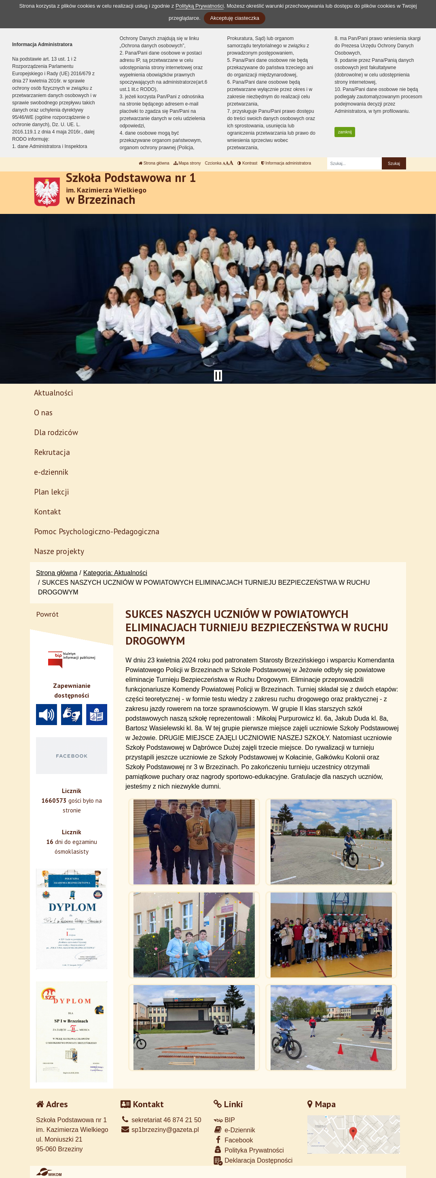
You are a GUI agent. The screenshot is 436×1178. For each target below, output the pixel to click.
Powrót (47, 614)
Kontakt (47, 511)
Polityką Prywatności (200, 6)
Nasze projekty (59, 551)
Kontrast (247, 163)
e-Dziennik (234, 1130)
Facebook (233, 1140)
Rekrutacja (52, 452)
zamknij (345, 132)
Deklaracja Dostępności (253, 1160)
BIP (224, 1120)
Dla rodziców (56, 432)
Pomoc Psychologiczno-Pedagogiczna (96, 531)
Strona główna (154, 163)
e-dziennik (51, 472)
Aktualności (53, 392)
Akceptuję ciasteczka (234, 18)
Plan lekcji (51, 491)
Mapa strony (187, 163)
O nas (43, 412)
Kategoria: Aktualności (115, 572)
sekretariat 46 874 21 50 (161, 1120)
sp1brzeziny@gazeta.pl (160, 1129)
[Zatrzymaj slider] (218, 376)
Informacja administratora (286, 163)
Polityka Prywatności (249, 1150)
